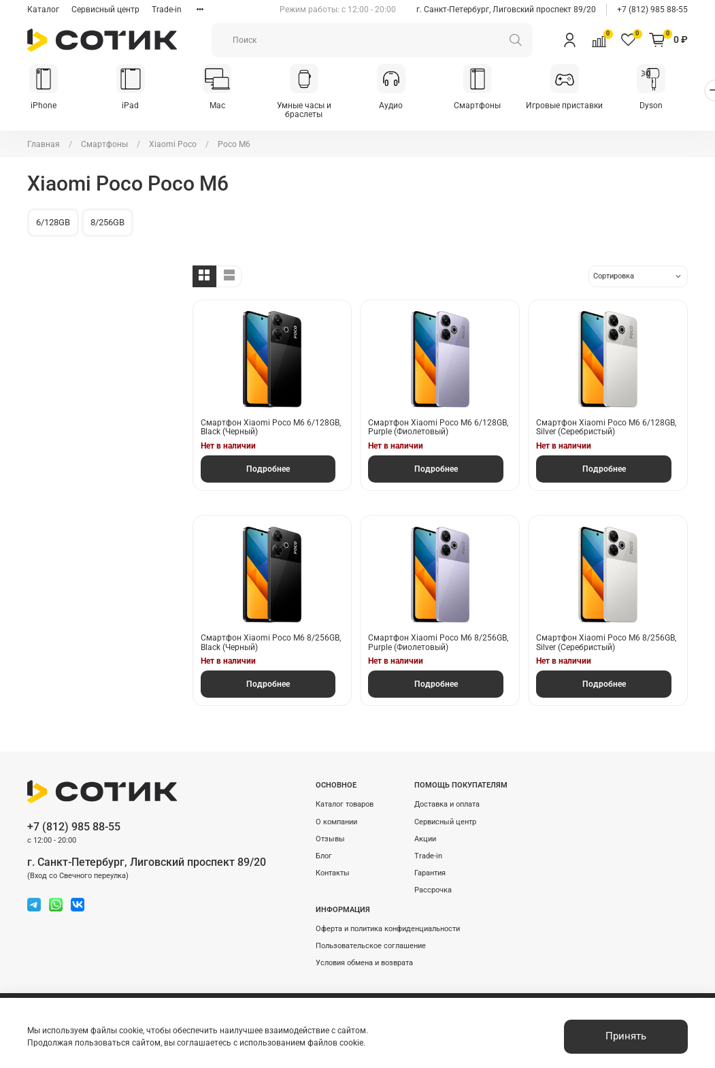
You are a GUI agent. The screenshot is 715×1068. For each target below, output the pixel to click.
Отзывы (330, 839)
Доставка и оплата (447, 805)
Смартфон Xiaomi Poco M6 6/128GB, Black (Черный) (271, 428)
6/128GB (53, 224)
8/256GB (107, 224)
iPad (134, 106)
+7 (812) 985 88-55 (652, 9)
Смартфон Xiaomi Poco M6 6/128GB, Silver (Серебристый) (606, 428)
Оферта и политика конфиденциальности (388, 929)
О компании (336, 822)
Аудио (402, 106)
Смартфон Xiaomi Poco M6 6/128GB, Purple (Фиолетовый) (438, 428)
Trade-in (167, 9)
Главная (43, 145)
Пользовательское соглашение (371, 946)
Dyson (670, 106)
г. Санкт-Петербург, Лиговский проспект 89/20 (506, 9)
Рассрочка (433, 891)
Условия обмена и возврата (364, 963)
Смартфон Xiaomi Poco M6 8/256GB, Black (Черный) (271, 643)
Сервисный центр (105, 9)
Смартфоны (491, 106)
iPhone (45, 106)
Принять (625, 1036)
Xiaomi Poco (173, 145)
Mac (223, 106)
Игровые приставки (580, 106)
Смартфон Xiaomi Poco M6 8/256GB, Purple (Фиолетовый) (438, 643)
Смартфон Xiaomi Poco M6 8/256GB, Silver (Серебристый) (606, 643)
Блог (324, 856)
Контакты (333, 873)
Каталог (43, 9)
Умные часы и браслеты (313, 110)
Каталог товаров (344, 805)
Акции (425, 839)
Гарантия (430, 873)
